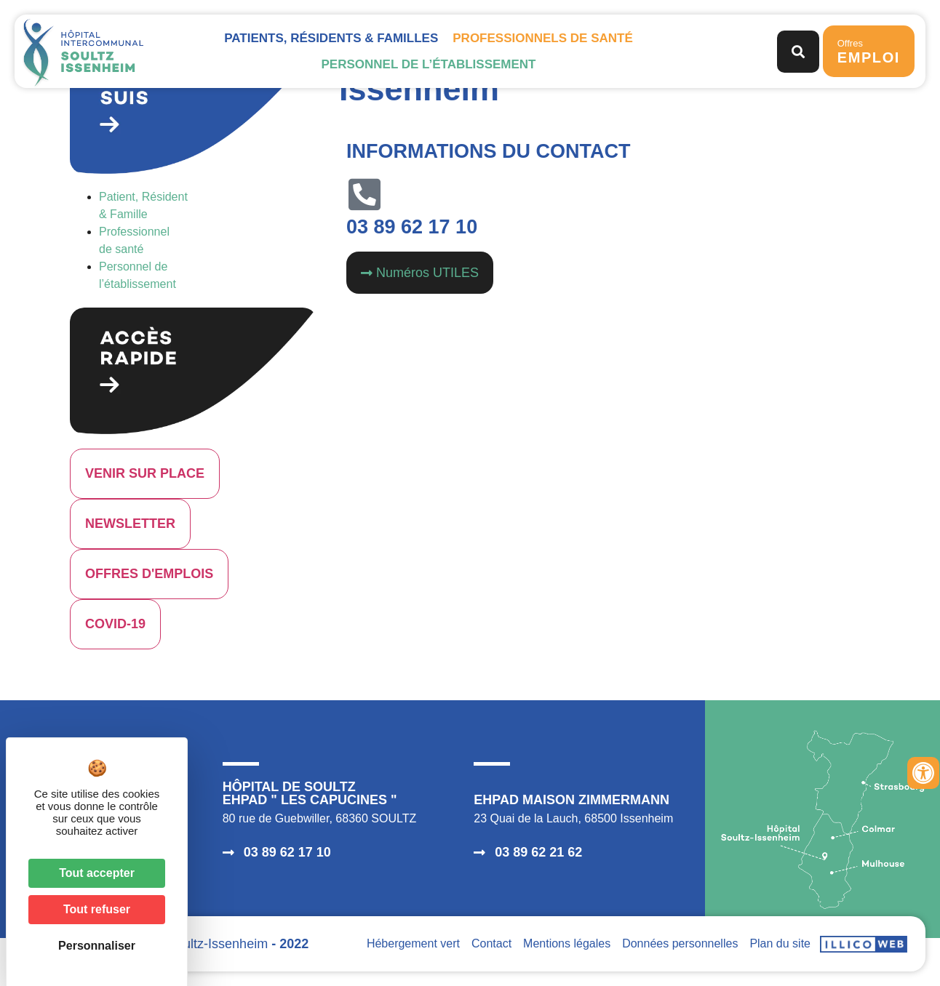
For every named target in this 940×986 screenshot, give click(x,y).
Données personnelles (680, 943)
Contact (491, 943)
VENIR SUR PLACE (144, 473)
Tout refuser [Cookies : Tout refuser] (96, 909)
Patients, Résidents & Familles (331, 38)
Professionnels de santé (542, 38)
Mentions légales (566, 943)
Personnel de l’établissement (428, 64)
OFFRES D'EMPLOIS (149, 573)
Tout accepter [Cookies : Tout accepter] (97, 873)
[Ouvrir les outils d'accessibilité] (923, 773)
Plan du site (779, 943)
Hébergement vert (413, 943)
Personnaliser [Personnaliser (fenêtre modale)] (96, 945)
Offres (868, 51)
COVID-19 (115, 624)
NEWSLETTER (130, 523)
